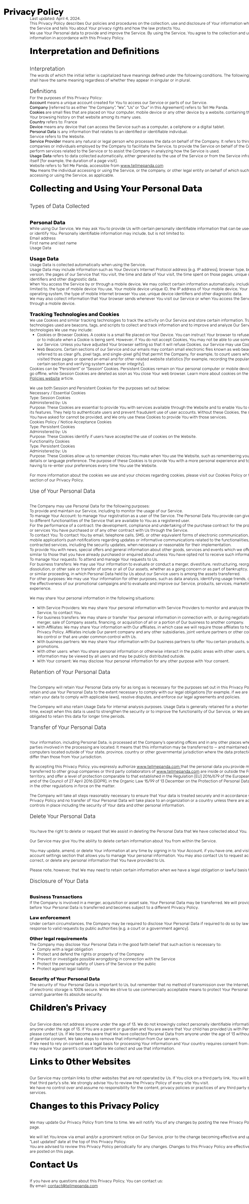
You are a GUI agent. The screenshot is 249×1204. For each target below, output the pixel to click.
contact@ (57, 1185)
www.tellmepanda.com (141, 165)
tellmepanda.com (82, 1185)
